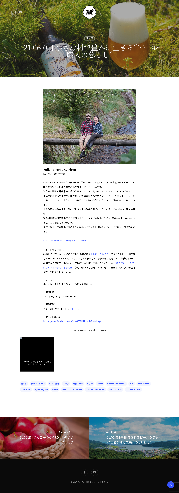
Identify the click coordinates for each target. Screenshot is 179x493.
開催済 (89, 38)
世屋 (132, 384)
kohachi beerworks (95, 389)
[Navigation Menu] (164, 12)
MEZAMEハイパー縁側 (72, 389)
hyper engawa (41, 389)
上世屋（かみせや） (101, 254)
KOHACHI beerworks (52, 240)
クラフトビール (38, 384)
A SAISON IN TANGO (116, 384)
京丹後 (55, 389)
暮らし (24, 384)
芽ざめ (90, 384)
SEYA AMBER (143, 384)
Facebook (83, 240)
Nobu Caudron (115, 389)
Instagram (70, 240)
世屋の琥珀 (54, 384)
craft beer (25, 389)
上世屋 (100, 384)
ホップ (66, 384)
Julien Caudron (133, 389)
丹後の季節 (78, 384)
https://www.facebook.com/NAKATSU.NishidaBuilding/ (72, 321)
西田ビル (74, 308)
